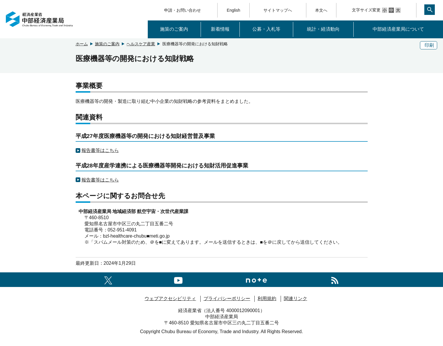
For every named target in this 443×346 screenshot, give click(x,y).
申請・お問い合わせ (182, 10)
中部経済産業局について (398, 29)
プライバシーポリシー (227, 298)
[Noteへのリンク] (256, 279)
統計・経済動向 (323, 29)
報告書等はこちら (100, 150)
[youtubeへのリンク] (178, 279)
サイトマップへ (277, 10)
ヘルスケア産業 (140, 43)
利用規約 (267, 298)
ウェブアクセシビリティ (170, 298)
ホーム (82, 43)
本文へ (321, 10)
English (233, 10)
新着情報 (220, 29)
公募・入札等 (266, 29)
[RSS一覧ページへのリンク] (335, 279)
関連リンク (295, 298)
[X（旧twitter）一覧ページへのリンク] (108, 279)
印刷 (429, 45)
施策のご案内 (174, 29)
